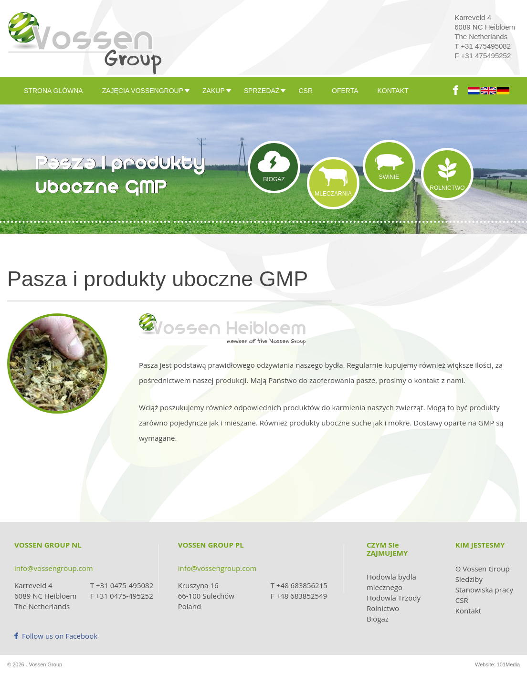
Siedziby (469, 579)
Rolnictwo (383, 608)
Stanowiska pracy (484, 589)
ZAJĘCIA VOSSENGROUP (142, 90)
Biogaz (378, 618)
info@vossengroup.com (53, 568)
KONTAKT (393, 90)
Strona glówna (53, 90)
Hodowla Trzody (394, 597)
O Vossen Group (482, 568)
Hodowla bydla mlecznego (391, 582)
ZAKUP (213, 90)
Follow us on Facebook (55, 636)
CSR (305, 90)
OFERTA (345, 90)
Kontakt (468, 610)
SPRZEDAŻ (262, 90)
